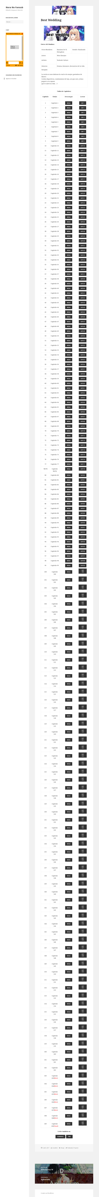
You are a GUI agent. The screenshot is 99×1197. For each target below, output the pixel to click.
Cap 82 (83, 485)
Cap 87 (83, 508)
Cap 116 (83, 699)
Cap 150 (83, 971)
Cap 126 (83, 779)
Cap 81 (83, 480)
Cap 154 (83, 1003)
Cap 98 (83, 561)
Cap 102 (83, 587)
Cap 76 (83, 459)
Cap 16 (83, 174)
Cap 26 (83, 222)
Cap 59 (83, 378)
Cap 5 (82, 122)
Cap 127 (83, 787)
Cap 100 (83, 571)
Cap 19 (83, 188)
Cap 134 (83, 843)
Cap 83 (83, 489)
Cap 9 (82, 141)
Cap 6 (82, 127)
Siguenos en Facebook (14, 75)
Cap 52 (83, 345)
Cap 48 (83, 326)
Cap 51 (83, 340)
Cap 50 (83, 336)
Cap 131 (83, 819)
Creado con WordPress (47, 1193)
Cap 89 (83, 518)
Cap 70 (83, 431)
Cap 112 (83, 667)
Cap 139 (83, 883)
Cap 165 (83, 1091)
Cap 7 (82, 131)
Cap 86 (83, 504)
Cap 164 (83, 1083)
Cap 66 (83, 412)
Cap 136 (83, 859)
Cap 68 (83, 421)
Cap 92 (83, 532)
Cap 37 (83, 274)
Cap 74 (83, 450)
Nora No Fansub (14, 7)
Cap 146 (83, 939)
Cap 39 (83, 283)
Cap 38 (83, 279)
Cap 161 (83, 1059)
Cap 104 (83, 603)
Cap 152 (83, 987)
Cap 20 (83, 193)
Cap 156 (83, 1019)
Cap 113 (83, 675)
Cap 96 (83, 551)
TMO (69, 1136)
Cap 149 (83, 963)
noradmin (55, 1148)
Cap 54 (83, 355)
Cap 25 (83, 217)
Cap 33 (83, 255)
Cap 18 (83, 184)
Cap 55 (83, 359)
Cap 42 (83, 298)
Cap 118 (83, 715)
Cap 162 (83, 1067)
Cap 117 (83, 707)
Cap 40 (83, 288)
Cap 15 (83, 169)
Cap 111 (83, 659)
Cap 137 (83, 867)
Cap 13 (83, 160)
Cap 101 (83, 579)
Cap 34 (83, 260)
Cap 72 (83, 440)
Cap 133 (83, 835)
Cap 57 (83, 369)
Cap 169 (83, 1123)
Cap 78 (83, 469)
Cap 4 (82, 117)
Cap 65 (83, 407)
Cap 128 (83, 795)
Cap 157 (83, 1027)
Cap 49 (83, 331)
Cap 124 (83, 763)
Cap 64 (83, 402)
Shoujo (62, 1148)
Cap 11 (83, 150)
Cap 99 (83, 565)
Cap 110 (83, 651)
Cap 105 (83, 611)
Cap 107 (83, 627)
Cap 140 (83, 891)
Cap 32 (83, 250)
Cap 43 (83, 302)
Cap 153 (83, 995)
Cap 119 (83, 723)
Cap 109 (83, 643)
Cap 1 (82, 103)
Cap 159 (83, 1043)
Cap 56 (83, 364)
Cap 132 (83, 827)
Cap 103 (83, 595)
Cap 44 (83, 307)
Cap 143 (83, 915)
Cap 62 (83, 393)
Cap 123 (83, 755)
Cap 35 (83, 264)
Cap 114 (83, 683)
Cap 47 (83, 321)
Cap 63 (83, 397)
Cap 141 (83, 899)
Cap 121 (83, 739)
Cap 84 (83, 494)
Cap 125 (83, 771)
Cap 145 (83, 931)
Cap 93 (83, 537)
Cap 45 (83, 312)
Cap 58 (83, 374)
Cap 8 (82, 136)
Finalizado (70, 1148)
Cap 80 (83, 475)
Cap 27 (83, 226)
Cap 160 (83, 1051)
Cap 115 (83, 691)
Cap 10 (83, 146)
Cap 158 (83, 1035)
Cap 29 (83, 236)
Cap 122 (83, 747)
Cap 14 (83, 165)
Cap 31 (83, 245)
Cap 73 (83, 445)
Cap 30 (83, 241)
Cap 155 (83, 1011)
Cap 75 (83, 454)
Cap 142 (83, 907)
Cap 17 (83, 179)
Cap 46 (83, 317)
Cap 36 (83, 269)
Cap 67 (83, 416)
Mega (68, 103)
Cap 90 (83, 523)
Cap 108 (83, 635)
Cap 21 (83, 198)
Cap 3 (82, 112)
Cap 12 (83, 155)
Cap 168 (83, 1115)
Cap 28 (83, 231)
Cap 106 (83, 619)
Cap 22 (83, 203)
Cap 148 (83, 955)
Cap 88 (83, 513)
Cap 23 (83, 207)
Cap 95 (83, 546)
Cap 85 (83, 499)
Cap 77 (83, 464)
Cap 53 (83, 350)
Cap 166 (83, 1099)
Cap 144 (83, 923)
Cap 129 (83, 803)
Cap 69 (83, 426)
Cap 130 (83, 811)
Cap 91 (83, 527)
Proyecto (75, 1148)
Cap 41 (83, 293)
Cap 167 (83, 1107)
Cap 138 (83, 875)
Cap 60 (83, 383)
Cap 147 (83, 947)
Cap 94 (83, 542)
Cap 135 (83, 851)
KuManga (60, 1136)
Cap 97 (83, 556)
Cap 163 (83, 1075)
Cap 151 (83, 979)
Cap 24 (83, 212)
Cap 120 (83, 731)
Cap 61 (83, 388)
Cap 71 (83, 435)
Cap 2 (82, 108)
